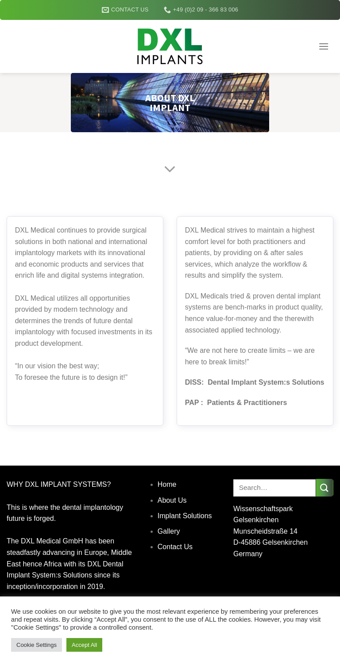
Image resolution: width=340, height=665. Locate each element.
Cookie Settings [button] (36, 645)
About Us (172, 500)
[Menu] (323, 46)
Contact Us (175, 546)
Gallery (169, 531)
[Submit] (324, 487)
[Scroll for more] (170, 169)
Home (167, 484)
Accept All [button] (84, 645)
